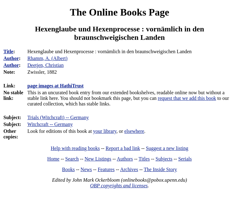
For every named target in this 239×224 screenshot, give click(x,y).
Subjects (164, 158)
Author (11, 58)
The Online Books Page (119, 12)
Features (106, 169)
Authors (125, 158)
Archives (129, 169)
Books (68, 169)
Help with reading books (75, 148)
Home (53, 158)
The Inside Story (160, 169)
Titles (144, 158)
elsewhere (134, 131)
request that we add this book (187, 98)
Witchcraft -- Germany (50, 124)
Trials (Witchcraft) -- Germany (58, 117)
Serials (185, 158)
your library (104, 131)
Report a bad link (122, 148)
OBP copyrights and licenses (119, 185)
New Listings (98, 158)
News (86, 169)
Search (72, 158)
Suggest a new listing (167, 148)
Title (8, 51)
